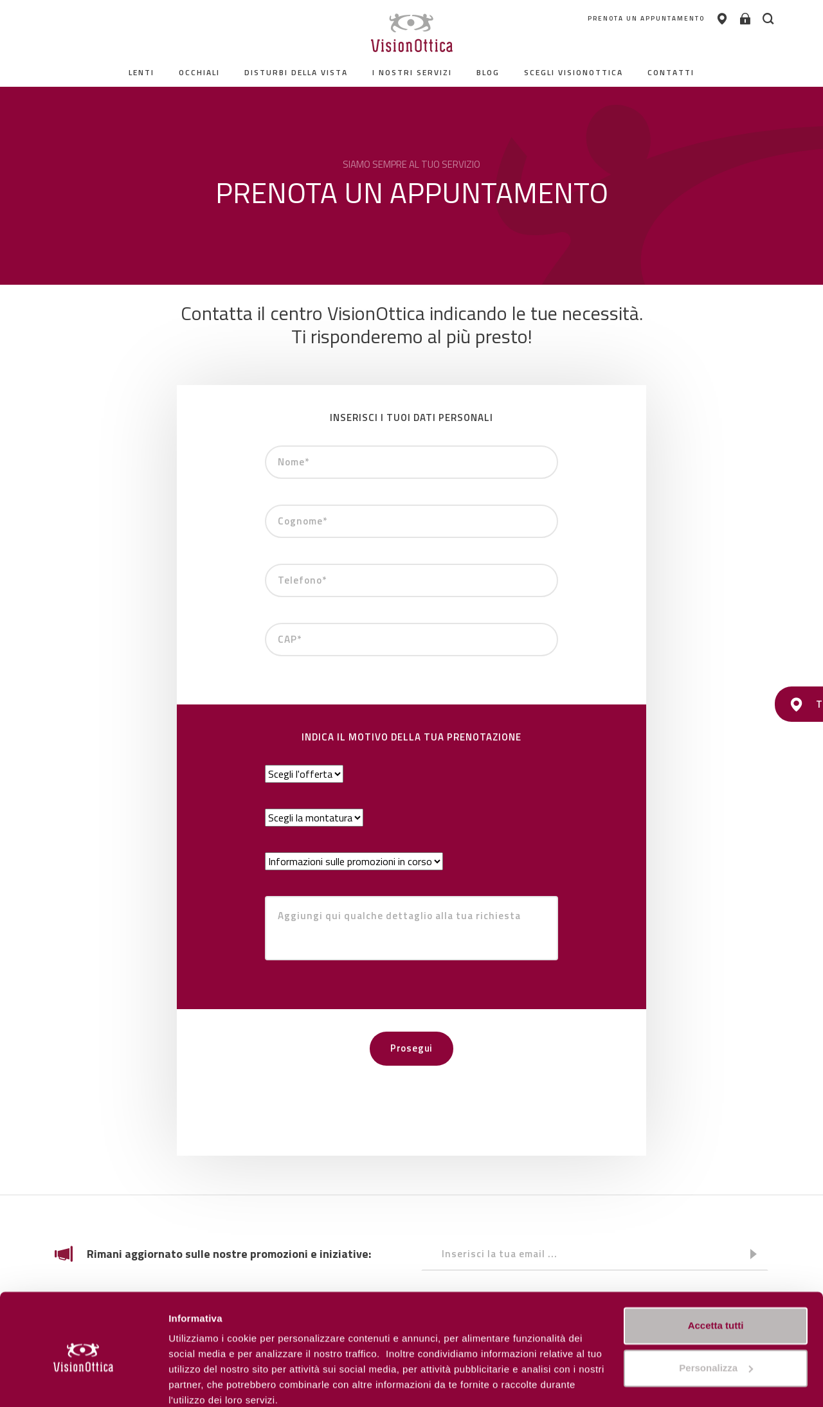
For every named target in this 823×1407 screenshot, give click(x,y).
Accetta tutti (716, 1271)
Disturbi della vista (296, 72)
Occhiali (199, 72)
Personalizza (198, 1381)
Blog (488, 72)
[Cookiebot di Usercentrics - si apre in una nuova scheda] (83, 1382)
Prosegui (411, 1048)
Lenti (141, 72)
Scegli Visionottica (573, 72)
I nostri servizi (412, 72)
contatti (670, 72)
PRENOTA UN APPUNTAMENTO (634, 19)
